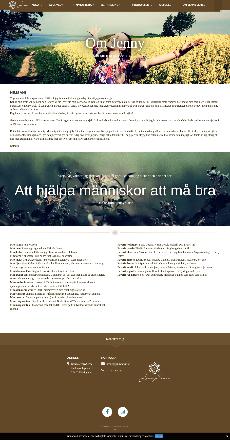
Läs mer (159, 436)
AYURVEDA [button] (58, 4)
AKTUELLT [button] (167, 4)
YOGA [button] (36, 4)
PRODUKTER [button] (142, 4)
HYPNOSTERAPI (84, 4)
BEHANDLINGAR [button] (113, 4)
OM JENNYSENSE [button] (196, 4)
